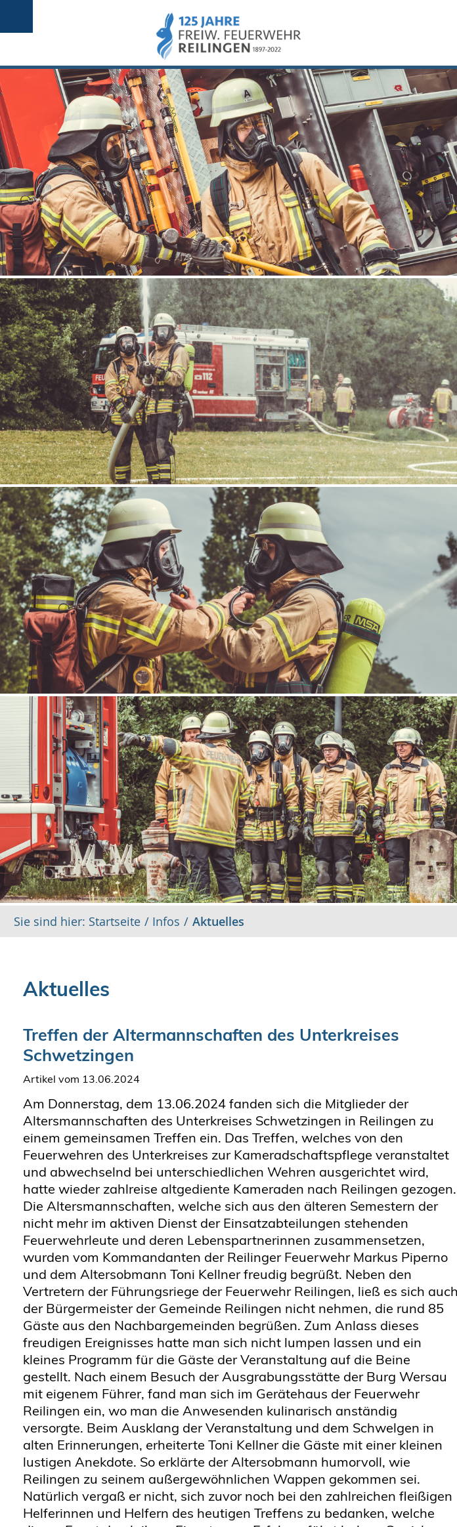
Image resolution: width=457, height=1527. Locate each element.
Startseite (113, 921)
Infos (166, 921)
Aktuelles (218, 921)
